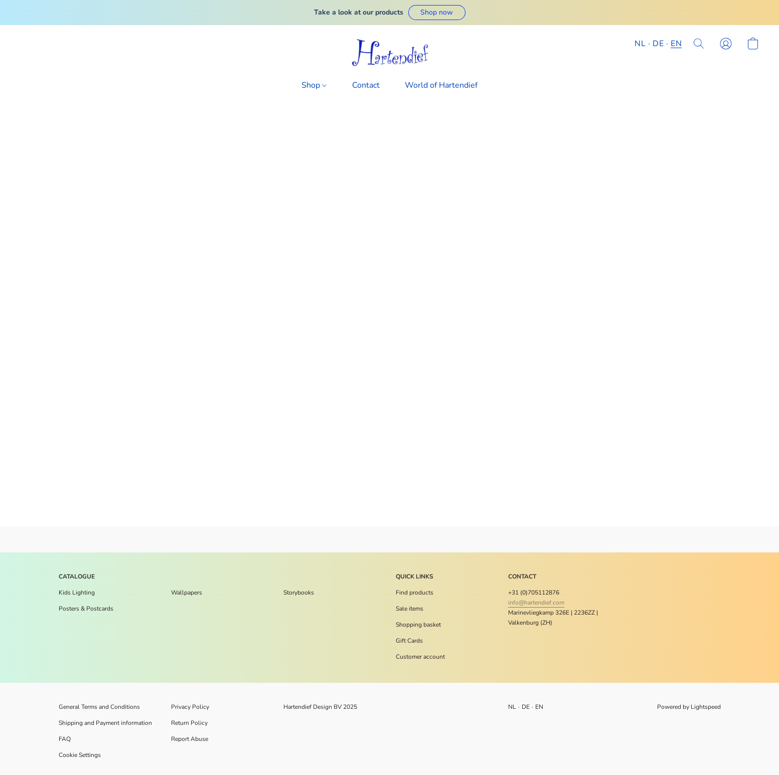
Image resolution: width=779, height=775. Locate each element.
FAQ (65, 739)
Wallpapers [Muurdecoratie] (186, 593)
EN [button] (676, 43)
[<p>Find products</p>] (414, 593)
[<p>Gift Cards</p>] (409, 641)
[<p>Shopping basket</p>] (418, 625)
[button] (436, 12)
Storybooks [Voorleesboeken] (298, 593)
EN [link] (539, 707)
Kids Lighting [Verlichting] (77, 593)
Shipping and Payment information (105, 723)
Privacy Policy (190, 707)
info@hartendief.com (536, 603)
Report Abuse (189, 739)
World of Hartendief (441, 85)
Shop (314, 85)
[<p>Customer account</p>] (420, 657)
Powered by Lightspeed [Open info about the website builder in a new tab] (689, 707)
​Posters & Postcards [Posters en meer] (86, 609)
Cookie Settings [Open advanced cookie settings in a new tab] (80, 755)
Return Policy (189, 723)
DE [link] (526, 707)
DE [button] (658, 43)
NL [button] (640, 43)
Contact (366, 85)
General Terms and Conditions (99, 707)
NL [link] (512, 707)
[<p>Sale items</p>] (409, 609)
